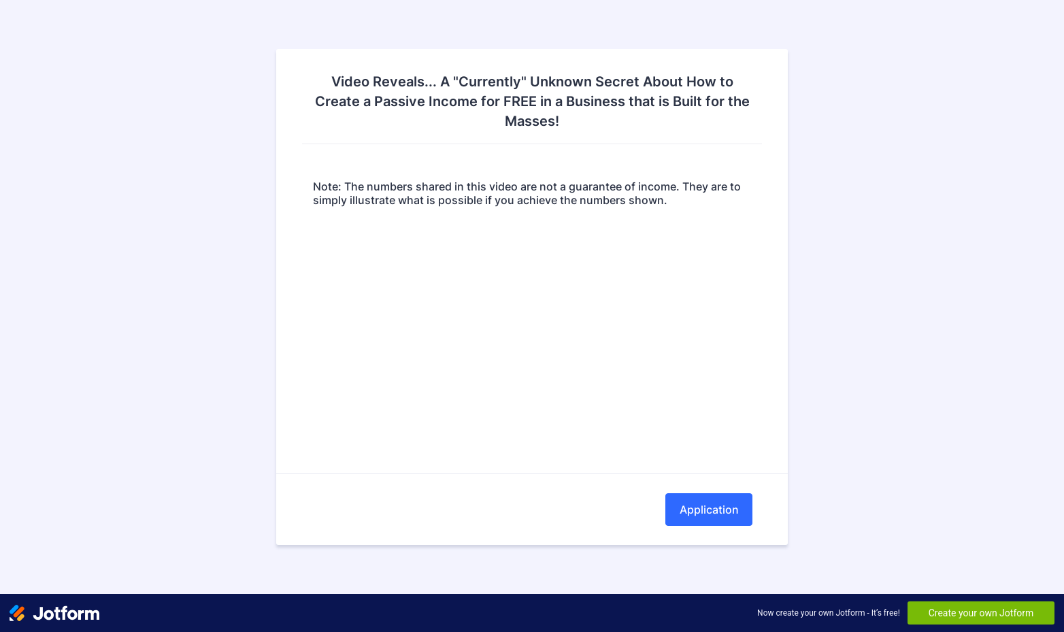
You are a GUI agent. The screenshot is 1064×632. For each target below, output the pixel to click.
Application (709, 509)
